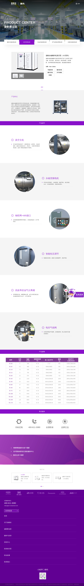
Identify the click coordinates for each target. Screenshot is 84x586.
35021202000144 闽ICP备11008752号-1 (27, 584)
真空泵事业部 (26, 42)
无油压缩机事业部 (42, 42)
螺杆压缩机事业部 (11, 42)
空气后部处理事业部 (57, 42)
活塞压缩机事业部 (72, 42)
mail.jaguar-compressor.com (11, 505)
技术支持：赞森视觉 (73, 584)
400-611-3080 (10, 503)
